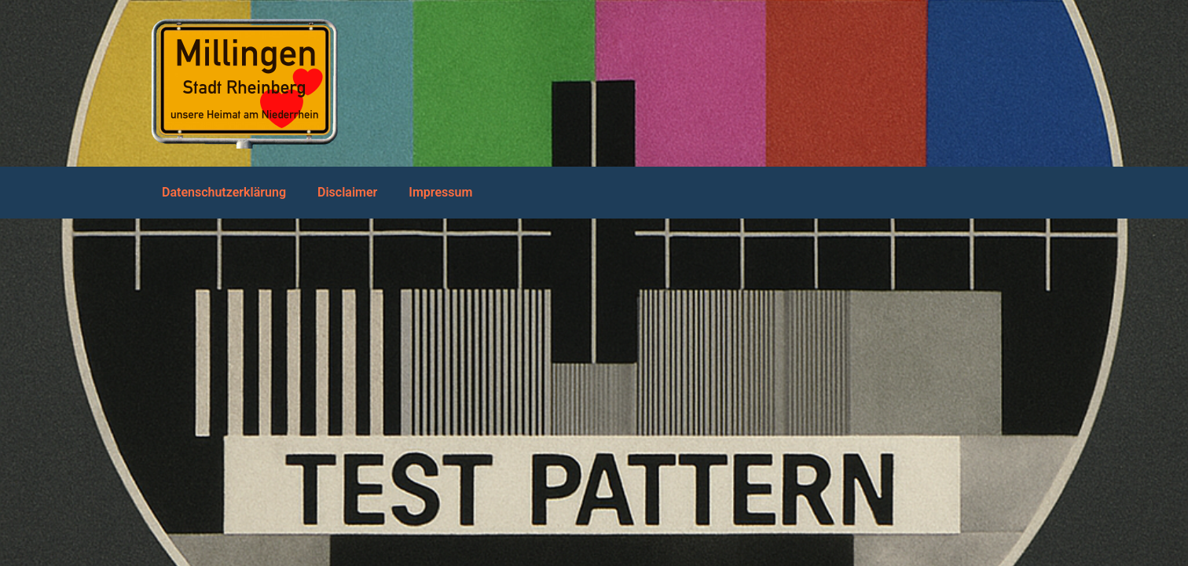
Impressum (440, 192)
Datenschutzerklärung (224, 192)
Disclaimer (347, 192)
